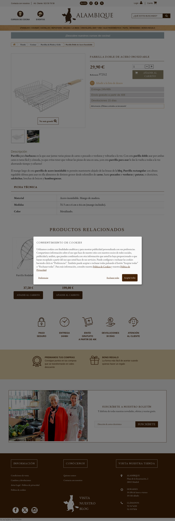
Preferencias (43, 277)
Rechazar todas (113, 277)
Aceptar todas (130, 277)
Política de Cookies (102, 266)
